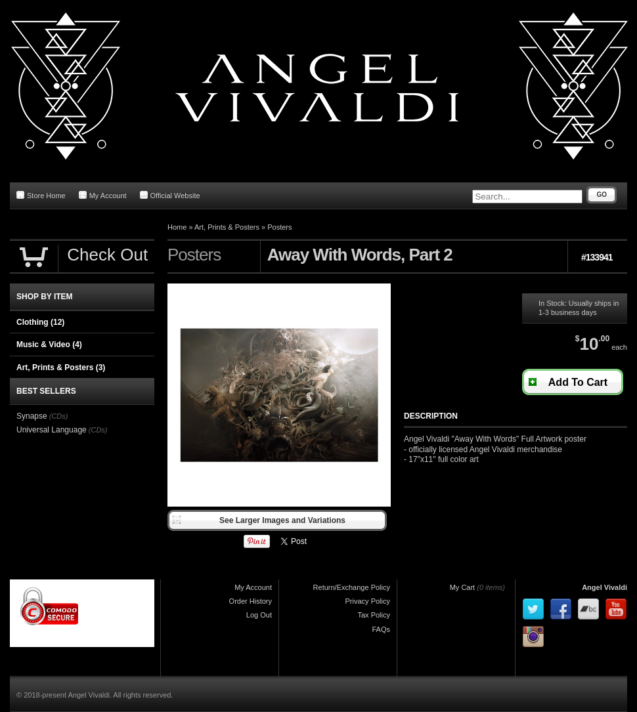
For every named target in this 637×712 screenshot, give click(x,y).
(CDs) (58, 416)
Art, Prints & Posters (226, 227)
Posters (279, 227)
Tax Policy (373, 615)
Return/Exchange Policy (351, 587)
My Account (103, 195)
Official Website (170, 195)
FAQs (381, 629)
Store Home (41, 195)
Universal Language (51, 429)
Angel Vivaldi (604, 587)
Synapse (31, 416)
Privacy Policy (367, 601)
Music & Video (49, 344)
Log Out (259, 615)
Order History (250, 601)
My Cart (462, 587)
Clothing (40, 322)
